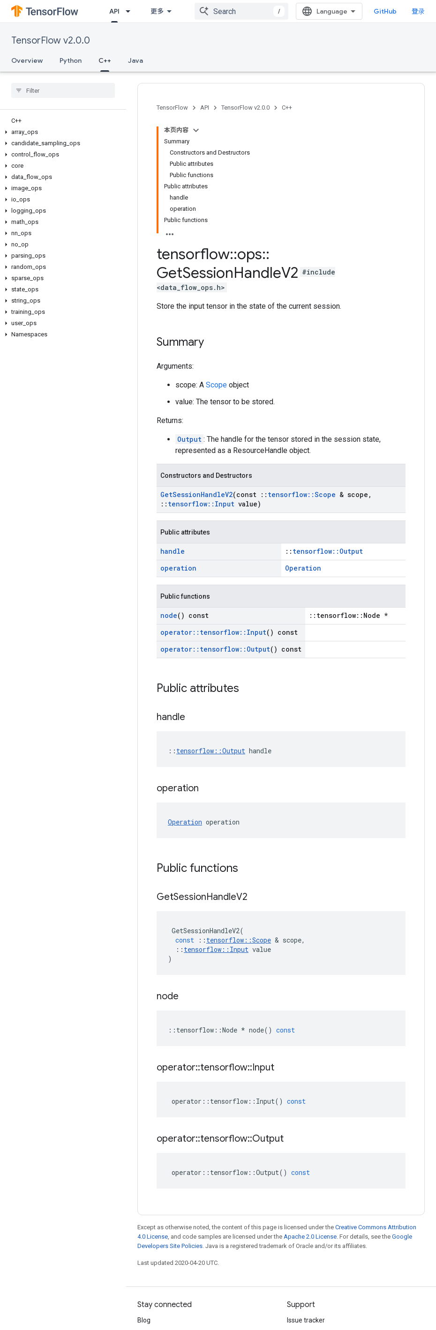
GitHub (385, 11)
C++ (287, 107)
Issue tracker (306, 1202)
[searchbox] (63, 90)
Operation (303, 450)
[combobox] (241, 11)
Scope (216, 266)
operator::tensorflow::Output (215, 531)
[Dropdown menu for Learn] (174, 11)
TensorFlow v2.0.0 (50, 40)
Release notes (308, 1217)
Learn (154, 11)
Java (135, 60)
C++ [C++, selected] (104, 60)
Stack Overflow (309, 1232)
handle (172, 433)
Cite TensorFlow (310, 1262)
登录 (418, 11)
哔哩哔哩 (150, 1247)
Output (189, 321)
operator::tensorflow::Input (213, 514)
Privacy (176, 1296)
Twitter (148, 1232)
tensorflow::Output (328, 433)
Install (118, 11)
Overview (27, 60)
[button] (61, 132)
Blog (143, 1202)
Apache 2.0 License (310, 1118)
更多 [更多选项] (166, 60)
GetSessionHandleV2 (196, 376)
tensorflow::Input (201, 385)
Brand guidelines (311, 1247)
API (204, 107)
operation (178, 450)
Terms (147, 1296)
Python (71, 60)
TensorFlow (172, 107)
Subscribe (323, 1316)
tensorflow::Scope (302, 376)
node (168, 497)
